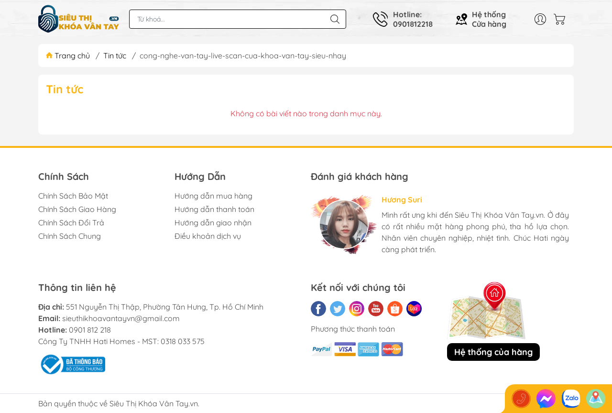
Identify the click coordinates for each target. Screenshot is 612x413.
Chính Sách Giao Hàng (77, 209)
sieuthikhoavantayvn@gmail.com (121, 318)
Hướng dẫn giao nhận (213, 222)
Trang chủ (69, 55)
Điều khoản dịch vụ (208, 236)
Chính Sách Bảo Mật (73, 196)
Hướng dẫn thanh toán (214, 209)
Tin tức (114, 55)
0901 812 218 (90, 330)
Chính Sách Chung (69, 236)
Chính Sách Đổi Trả (71, 222)
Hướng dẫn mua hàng (213, 196)
